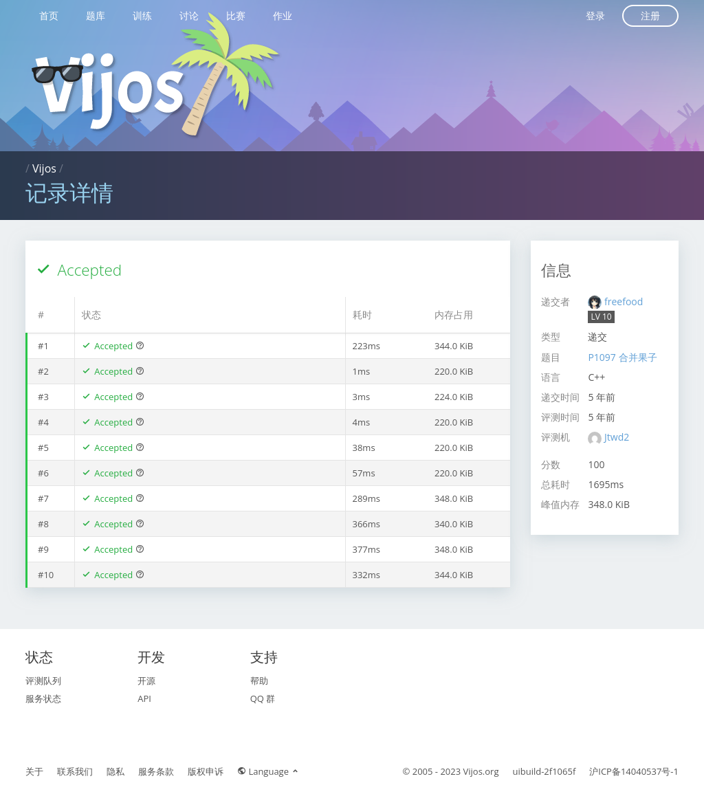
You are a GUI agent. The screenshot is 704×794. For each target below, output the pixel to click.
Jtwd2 (616, 436)
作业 (282, 15)
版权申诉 (205, 771)
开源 (146, 680)
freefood (623, 301)
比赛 (235, 15)
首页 (48, 15)
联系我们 (75, 771)
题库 (95, 15)
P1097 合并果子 (622, 357)
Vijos (44, 168)
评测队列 (43, 680)
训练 (142, 15)
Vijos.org (481, 771)
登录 (595, 15)
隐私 (115, 771)
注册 (650, 15)
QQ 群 (263, 698)
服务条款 (156, 771)
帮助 (259, 680)
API (144, 698)
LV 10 (601, 316)
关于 (34, 771)
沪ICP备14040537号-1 (634, 771)
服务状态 (43, 698)
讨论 (189, 15)
